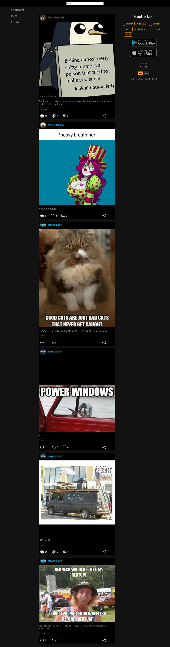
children (129, 23)
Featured (17, 10)
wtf (158, 29)
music (128, 29)
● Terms (143, 66)
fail (151, 29)
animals (156, 23)
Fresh (15, 22)
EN (140, 73)
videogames (142, 23)
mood (128, 34)
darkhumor (140, 29)
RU (146, 73)
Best (14, 16)
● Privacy (143, 63)
